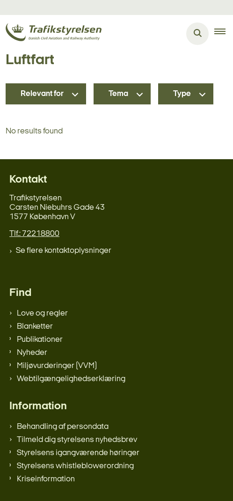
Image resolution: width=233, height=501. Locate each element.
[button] (223, 34)
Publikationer (40, 340)
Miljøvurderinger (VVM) (57, 366)
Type (182, 94)
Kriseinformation (46, 479)
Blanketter (35, 327)
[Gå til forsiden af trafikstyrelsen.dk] (51, 33)
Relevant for (42, 94)
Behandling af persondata (63, 427)
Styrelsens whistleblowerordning (75, 466)
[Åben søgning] (197, 33)
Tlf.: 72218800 (34, 234)
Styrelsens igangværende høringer (78, 453)
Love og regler (42, 313)
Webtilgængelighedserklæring (71, 379)
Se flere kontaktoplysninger (63, 251)
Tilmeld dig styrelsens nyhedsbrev (77, 440)
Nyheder (32, 353)
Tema (118, 94)
